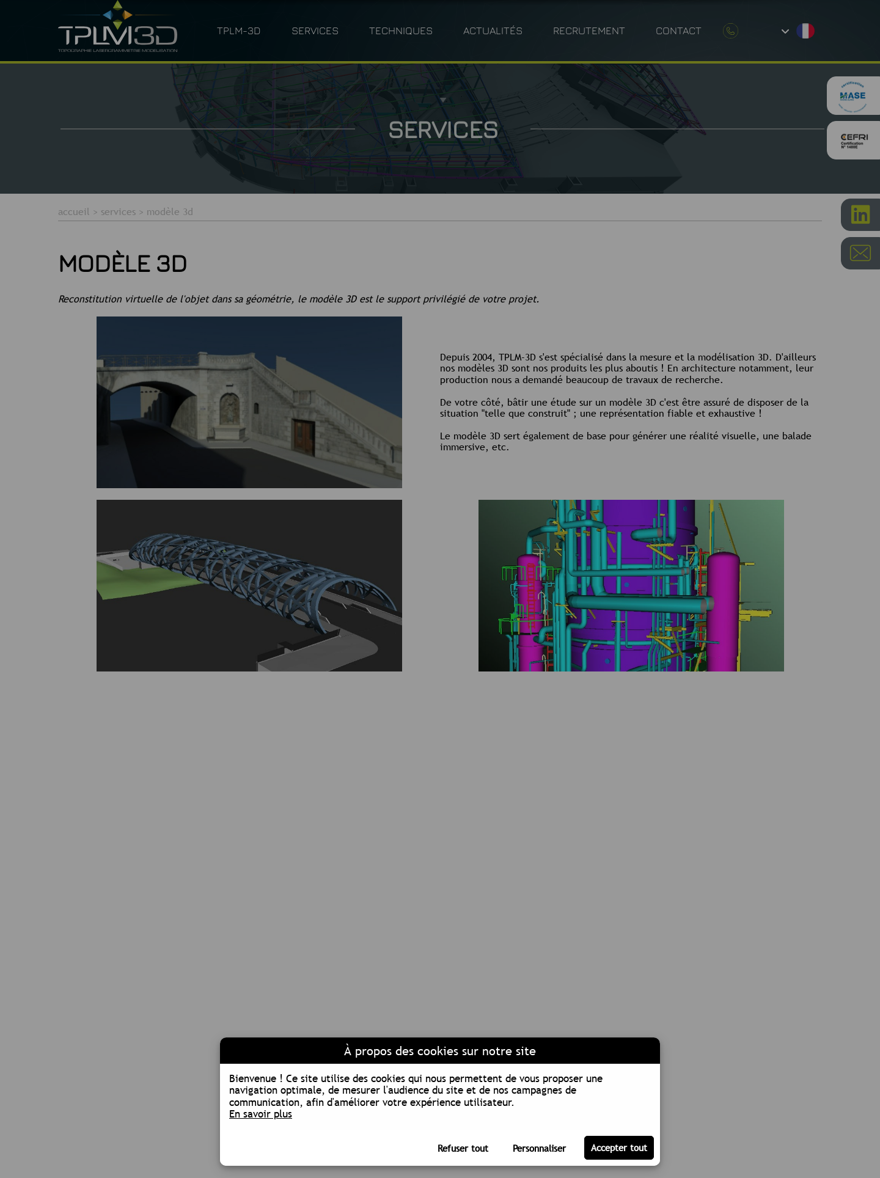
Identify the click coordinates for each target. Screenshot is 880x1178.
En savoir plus (260, 1114)
